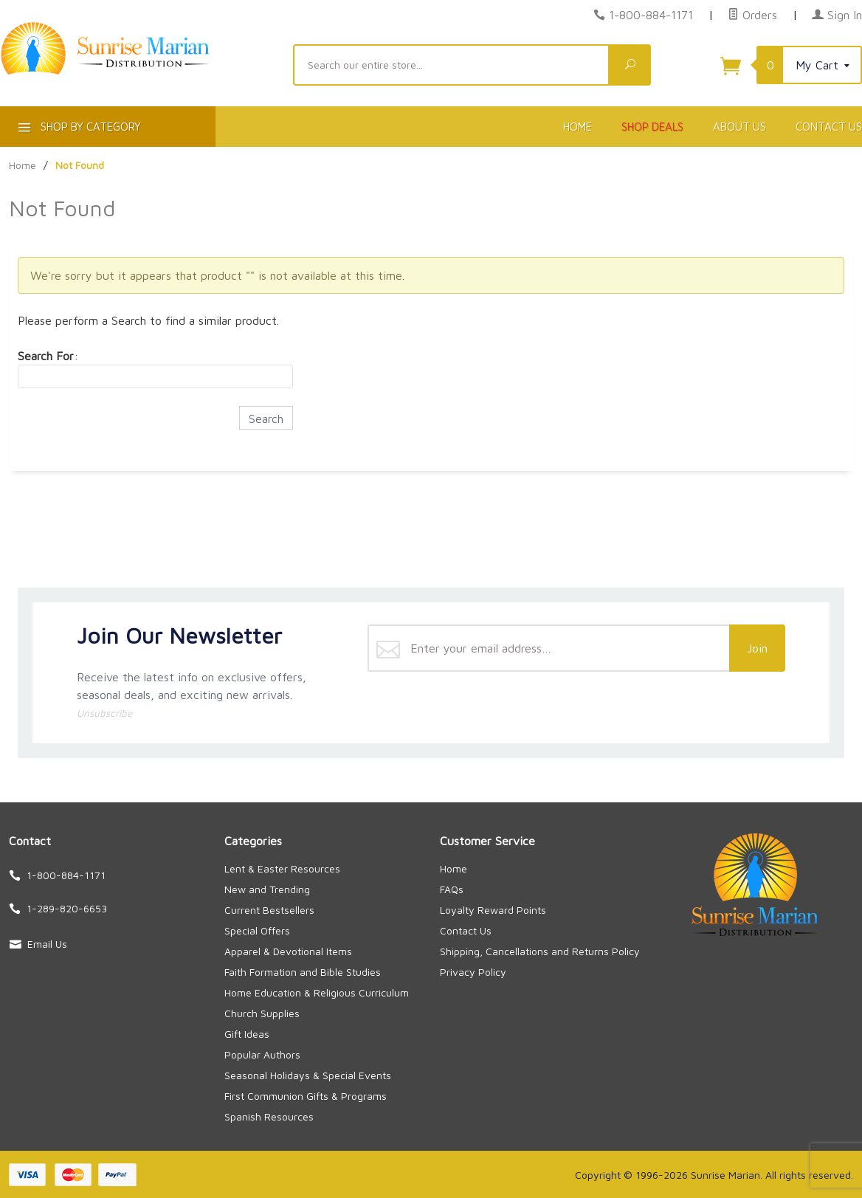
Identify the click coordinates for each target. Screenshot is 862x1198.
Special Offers (257, 930)
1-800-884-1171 (651, 14)
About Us (739, 126)
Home (577, 126)
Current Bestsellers (269, 909)
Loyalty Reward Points (493, 909)
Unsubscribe (104, 713)
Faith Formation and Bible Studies (302, 971)
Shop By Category (78, 129)
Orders (752, 14)
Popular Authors (262, 1054)
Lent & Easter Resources (282, 868)
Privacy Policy (473, 971)
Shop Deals (652, 126)
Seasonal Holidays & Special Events (307, 1075)
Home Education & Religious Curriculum (316, 992)
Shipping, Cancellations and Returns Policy (540, 951)
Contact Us (466, 930)
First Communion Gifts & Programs (305, 1095)
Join (757, 648)
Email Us (47, 943)
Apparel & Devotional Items (288, 951)
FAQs (451, 889)
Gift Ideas (246, 1033)
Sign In (837, 14)
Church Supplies (262, 1013)
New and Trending (267, 889)
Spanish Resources (269, 1116)
